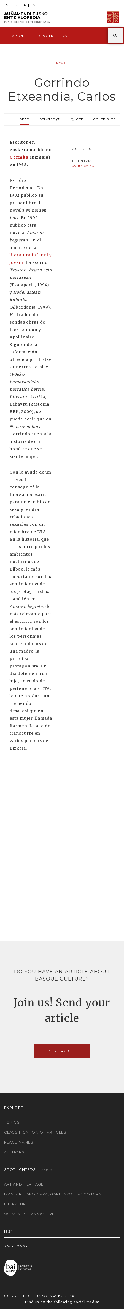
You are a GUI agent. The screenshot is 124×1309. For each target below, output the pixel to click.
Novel (62, 63)
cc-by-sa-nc (83, 165)
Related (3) (49, 119)
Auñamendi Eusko (27, 17)
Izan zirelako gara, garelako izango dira (52, 1194)
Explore (18, 35)
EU (14, 5)
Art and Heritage (24, 1184)
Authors (14, 1152)
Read (24, 119)
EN (33, 5)
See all (49, 1170)
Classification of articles (35, 1132)
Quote (77, 119)
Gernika (19, 157)
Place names (18, 1142)
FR (24, 5)
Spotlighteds (53, 35)
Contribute (104, 119)
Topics (12, 1122)
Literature (16, 1204)
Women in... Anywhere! (30, 1214)
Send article (62, 1050)
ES (6, 5)
